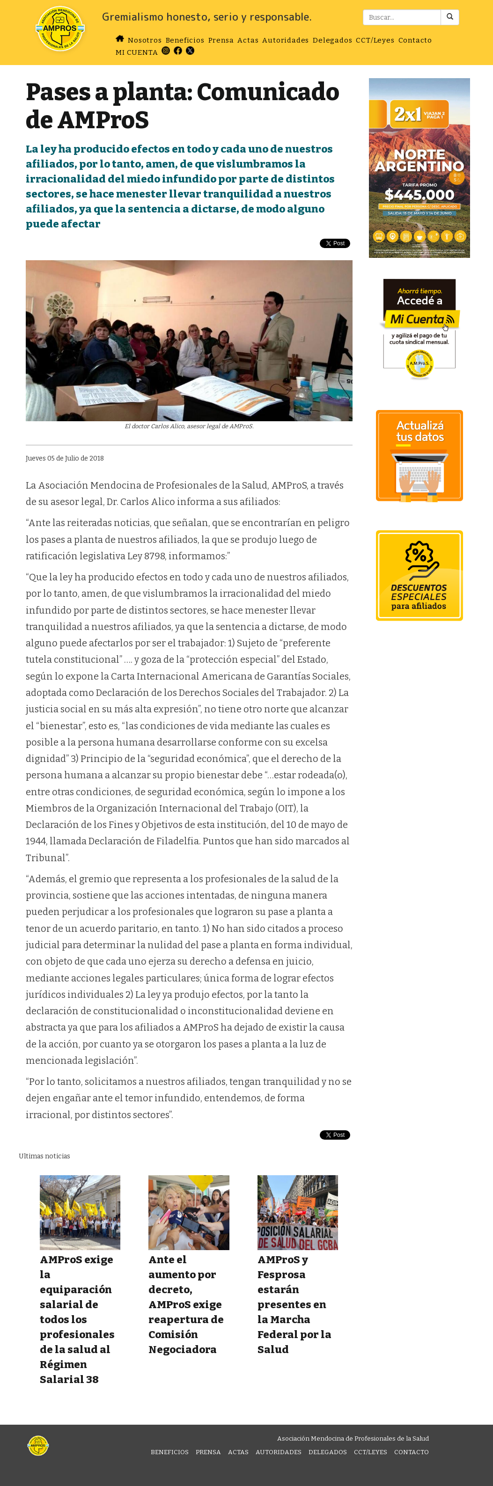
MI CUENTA (137, 52)
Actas (247, 40)
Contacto (415, 40)
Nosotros (145, 40)
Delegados (332, 40)
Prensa (221, 40)
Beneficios (185, 40)
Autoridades (285, 40)
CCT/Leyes (375, 40)
